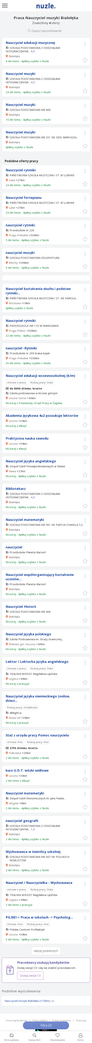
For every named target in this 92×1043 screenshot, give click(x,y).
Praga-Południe (18, 235)
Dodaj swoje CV (30, 976)
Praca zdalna (40, 1020)
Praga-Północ (17, 330)
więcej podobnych (46, 951)
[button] (85, 59)
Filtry (46, 1025)
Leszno (13, 421)
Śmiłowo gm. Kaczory (22, 644)
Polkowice (15, 753)
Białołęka (14, 56)
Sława (12, 471)
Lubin (12, 180)
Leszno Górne (17, 398)
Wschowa (15, 303)
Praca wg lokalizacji (16, 1020)
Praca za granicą (61, 1020)
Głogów (14, 803)
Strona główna (11, 1037)
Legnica (13, 679)
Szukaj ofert (34, 1037)
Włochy (13, 262)
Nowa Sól (14, 718)
